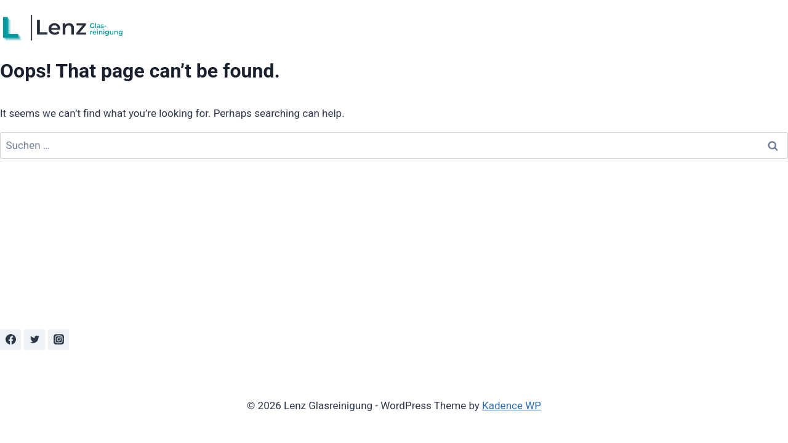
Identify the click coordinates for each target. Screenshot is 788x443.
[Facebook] (10, 339)
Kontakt (764, 28)
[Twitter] (34, 339)
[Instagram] (58, 339)
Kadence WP (511, 405)
